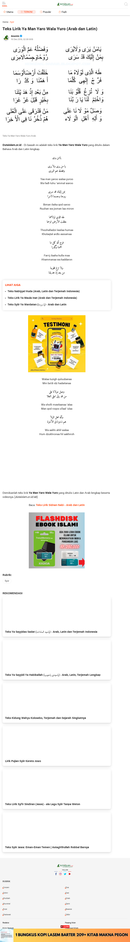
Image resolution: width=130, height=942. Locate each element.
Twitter (65, 875)
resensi (69, 909)
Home (5, 22)
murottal (6, 904)
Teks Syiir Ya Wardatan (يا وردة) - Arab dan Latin (37, 304)
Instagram (60, 875)
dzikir (5, 893)
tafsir (68, 915)
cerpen (6, 888)
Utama (9, 12)
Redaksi (6, 923)
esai (67, 893)
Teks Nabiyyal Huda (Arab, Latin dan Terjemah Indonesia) (44, 291)
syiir (7, 581)
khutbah (6, 898)
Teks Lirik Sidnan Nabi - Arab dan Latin (60, 505)
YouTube (69, 875)
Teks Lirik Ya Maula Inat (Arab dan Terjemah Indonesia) (42, 298)
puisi (5, 909)
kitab (68, 898)
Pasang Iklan (70, 923)
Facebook (56, 875)
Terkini (28, 12)
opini (68, 904)
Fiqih (64, 12)
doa (67, 888)
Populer (47, 12)
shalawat (7, 915)
